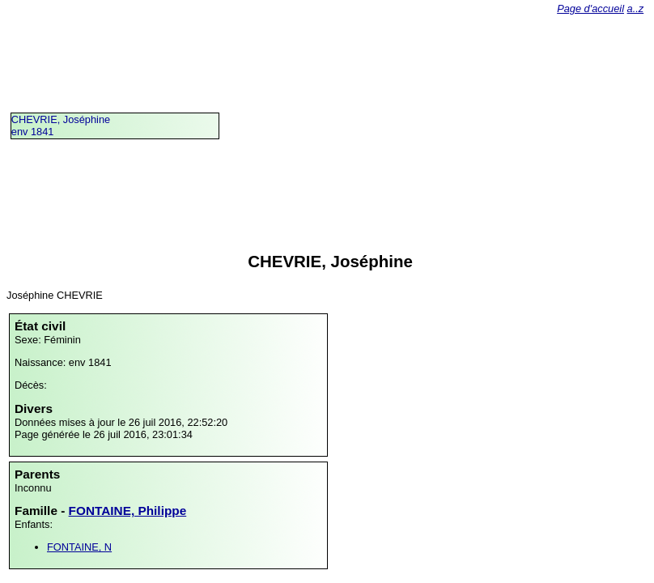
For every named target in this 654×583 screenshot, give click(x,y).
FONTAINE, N (79, 547)
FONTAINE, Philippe (128, 510)
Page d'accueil (590, 8)
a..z (635, 8)
